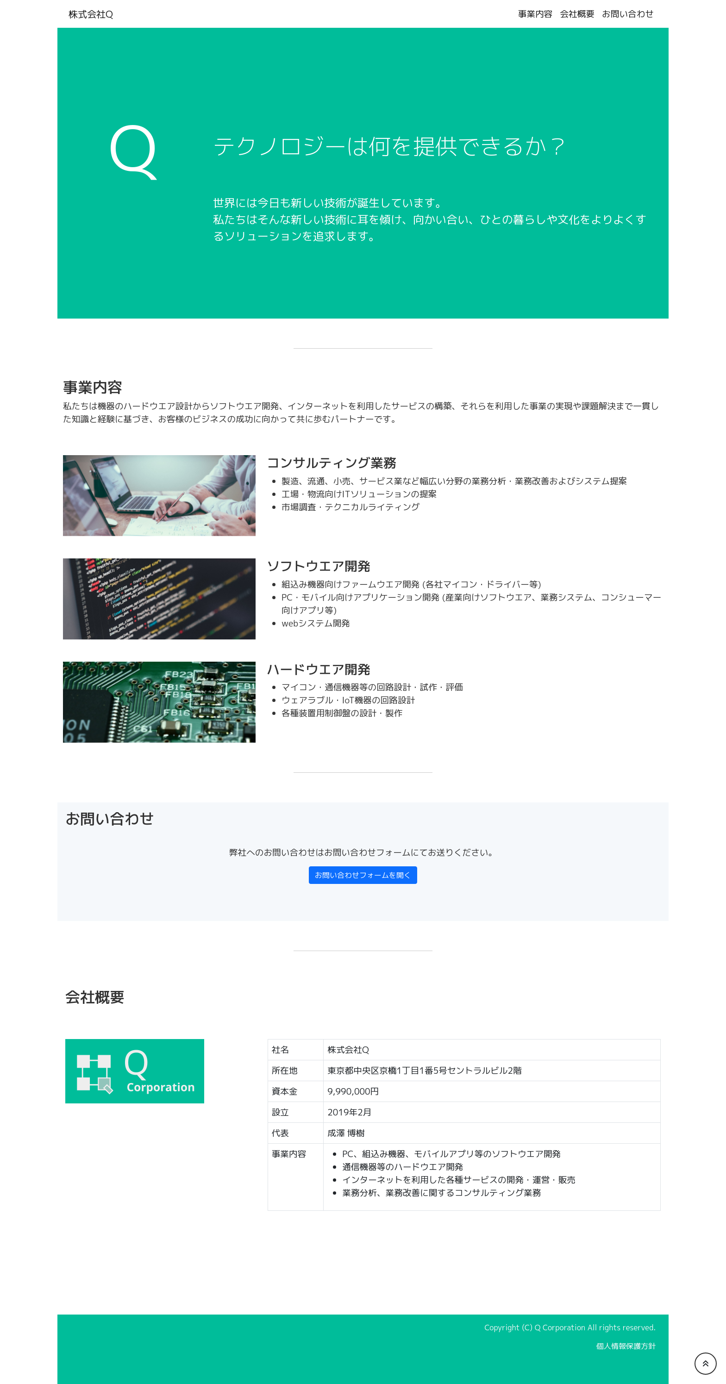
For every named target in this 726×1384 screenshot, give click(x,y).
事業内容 (535, 14)
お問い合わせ (628, 14)
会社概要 (577, 14)
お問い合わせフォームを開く (363, 875)
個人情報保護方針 (626, 1346)
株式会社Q (91, 13)
